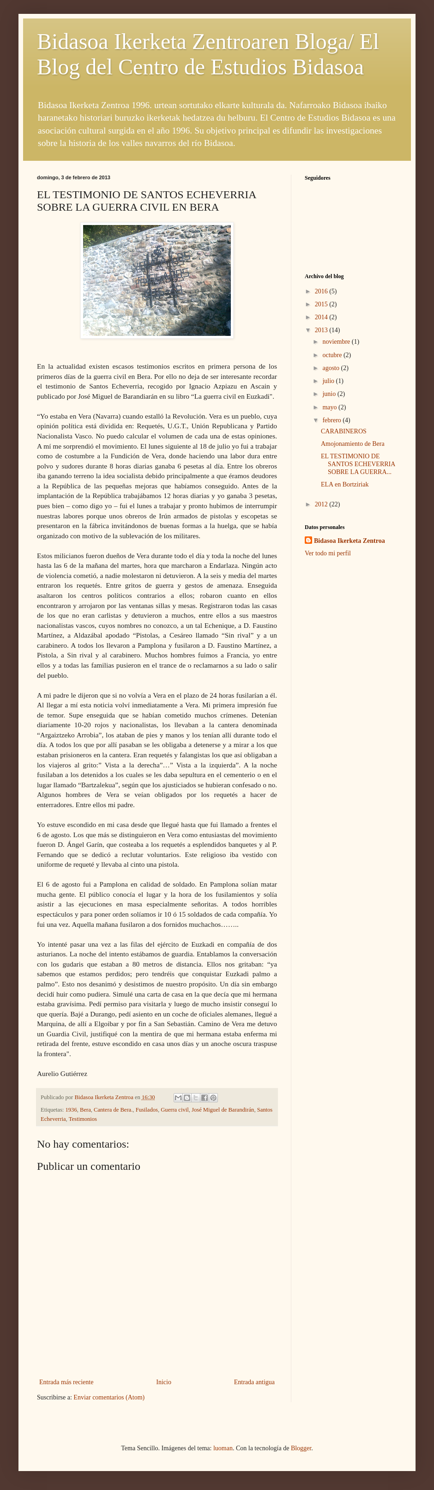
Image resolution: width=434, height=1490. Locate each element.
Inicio (163, 1382)
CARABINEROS (344, 431)
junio (329, 393)
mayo (330, 407)
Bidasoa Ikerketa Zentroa (349, 540)
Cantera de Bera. (113, 1110)
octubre (332, 355)
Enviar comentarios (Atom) (109, 1397)
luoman (223, 1448)
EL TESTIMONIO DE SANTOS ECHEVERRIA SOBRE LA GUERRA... (358, 464)
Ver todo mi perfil (328, 553)
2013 (322, 330)
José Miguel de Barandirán (223, 1110)
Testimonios (83, 1119)
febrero (332, 420)
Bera (85, 1110)
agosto (331, 368)
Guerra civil (175, 1110)
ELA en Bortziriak (344, 484)
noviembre (336, 341)
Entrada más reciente (66, 1382)
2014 (322, 317)
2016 (322, 291)
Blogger (301, 1448)
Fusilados (147, 1110)
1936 (71, 1110)
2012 (322, 504)
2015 (322, 304)
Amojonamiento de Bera (353, 443)
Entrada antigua (254, 1382)
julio (329, 380)
